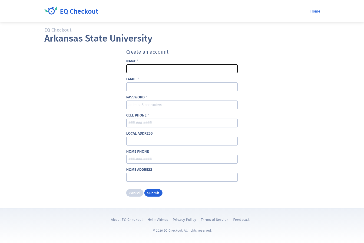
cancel (134, 193)
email (132, 79)
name (132, 61)
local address (139, 133)
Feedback (241, 219)
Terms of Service (214, 219)
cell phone (137, 115)
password (136, 97)
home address (139, 169)
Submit (153, 193)
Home (315, 11)
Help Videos (158, 219)
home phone (137, 151)
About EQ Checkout (127, 219)
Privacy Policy (184, 219)
